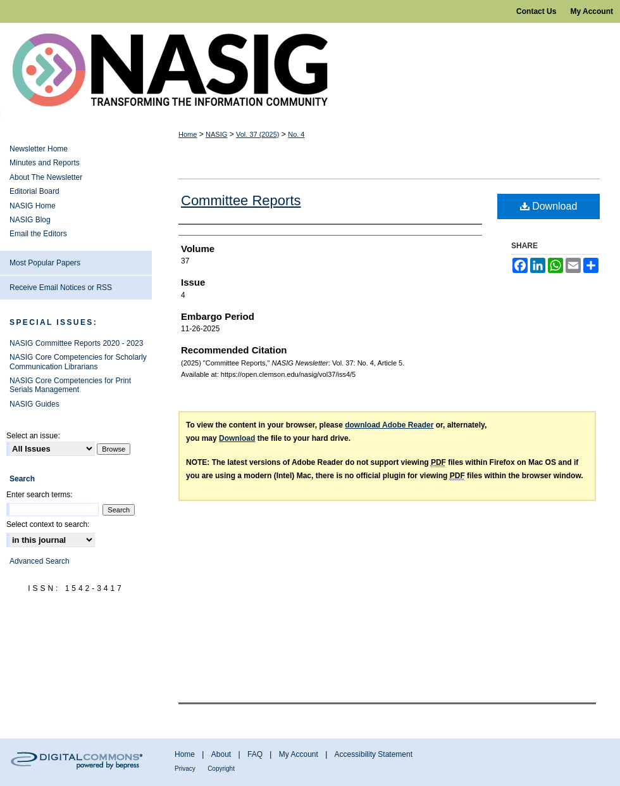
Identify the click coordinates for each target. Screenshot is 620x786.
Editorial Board (34, 191)
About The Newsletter (45, 177)
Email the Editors (38, 233)
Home (187, 134)
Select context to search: (47, 524)
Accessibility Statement (373, 754)
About (221, 754)
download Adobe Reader (389, 425)
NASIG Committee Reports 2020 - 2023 (76, 343)
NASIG (216, 134)
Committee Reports (241, 200)
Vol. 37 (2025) (258, 134)
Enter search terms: (39, 494)
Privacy (185, 768)
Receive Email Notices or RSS (60, 287)
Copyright (221, 768)
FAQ (255, 754)
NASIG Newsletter (310, 70)
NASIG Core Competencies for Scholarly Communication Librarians (78, 362)
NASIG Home (32, 205)
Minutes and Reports (44, 162)
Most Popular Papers (44, 262)
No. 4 (296, 134)
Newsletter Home (38, 148)
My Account (298, 754)
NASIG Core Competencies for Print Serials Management (70, 385)
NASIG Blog (30, 219)
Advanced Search (39, 561)
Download (549, 206)
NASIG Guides (34, 404)
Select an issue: (33, 435)
